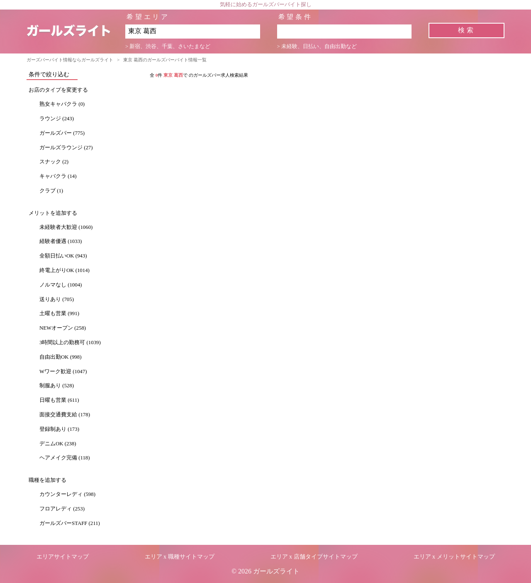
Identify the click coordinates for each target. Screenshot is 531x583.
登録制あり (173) (59, 429)
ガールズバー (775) (62, 133)
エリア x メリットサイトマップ (454, 557)
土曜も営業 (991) (59, 313)
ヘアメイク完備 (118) (64, 458)
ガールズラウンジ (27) (66, 148)
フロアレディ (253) (62, 509)
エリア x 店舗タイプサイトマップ (314, 557)
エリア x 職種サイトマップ (179, 557)
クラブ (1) (51, 191)
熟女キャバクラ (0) (62, 104)
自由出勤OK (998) (60, 357)
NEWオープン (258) (62, 328)
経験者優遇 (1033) (60, 241)
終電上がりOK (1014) (64, 270)
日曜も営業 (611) (59, 400)
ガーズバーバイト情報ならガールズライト (70, 59)
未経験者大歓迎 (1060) (66, 227)
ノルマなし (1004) (60, 285)
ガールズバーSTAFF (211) (69, 523)
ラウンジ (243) (56, 118)
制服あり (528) (56, 386)
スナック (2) (53, 162)
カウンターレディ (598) (67, 494)
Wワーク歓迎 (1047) (63, 371)
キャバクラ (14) (58, 176)
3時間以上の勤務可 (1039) (70, 342)
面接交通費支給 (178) (64, 415)
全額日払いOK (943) (63, 256)
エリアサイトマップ (63, 557)
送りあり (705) (56, 299)
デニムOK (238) (57, 444)
